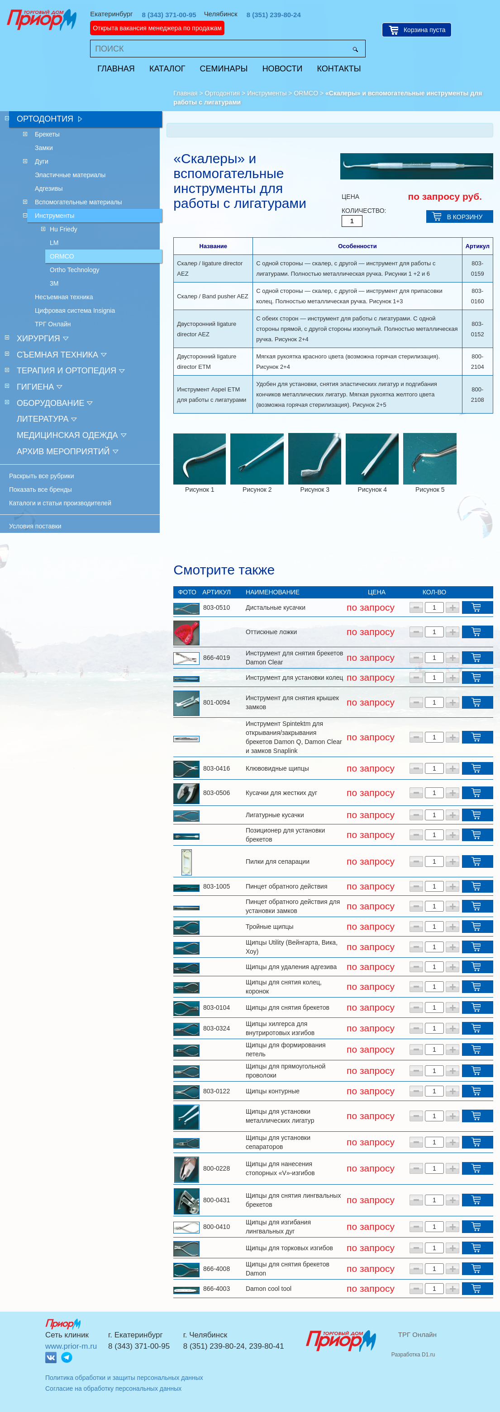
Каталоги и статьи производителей (60, 503)
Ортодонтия (222, 93)
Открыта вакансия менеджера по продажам (157, 28)
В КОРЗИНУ (465, 217)
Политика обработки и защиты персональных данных (124, 1377)
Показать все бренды (40, 489)
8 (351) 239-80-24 (274, 15)
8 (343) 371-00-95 (169, 15)
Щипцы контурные (273, 1091)
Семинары (224, 68)
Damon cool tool (268, 1288)
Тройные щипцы (270, 926)
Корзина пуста (425, 29)
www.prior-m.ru (71, 1346)
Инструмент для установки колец (294, 677)
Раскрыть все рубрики (41, 476)
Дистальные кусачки (275, 607)
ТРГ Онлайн (417, 1334)
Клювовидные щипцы (277, 768)
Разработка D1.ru (413, 1354)
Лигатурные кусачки (275, 815)
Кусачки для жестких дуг (281, 792)
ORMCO (306, 93)
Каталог (167, 68)
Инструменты (266, 93)
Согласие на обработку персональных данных (113, 1388)
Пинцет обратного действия (287, 886)
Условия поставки (35, 526)
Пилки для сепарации (278, 861)
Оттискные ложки (271, 631)
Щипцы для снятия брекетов (287, 1007)
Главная (116, 68)
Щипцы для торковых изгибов (289, 1248)
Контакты (339, 68)
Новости (282, 68)
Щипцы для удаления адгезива (291, 966)
